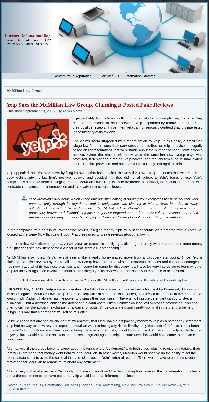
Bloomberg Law (50, 244)
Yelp (186, 385)
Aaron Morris (72, 111)
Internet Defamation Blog (27, 35)
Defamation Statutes (139, 76)
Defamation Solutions (61, 385)
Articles (107, 76)
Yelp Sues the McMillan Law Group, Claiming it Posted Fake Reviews (90, 105)
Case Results (32, 385)
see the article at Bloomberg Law (163, 280)
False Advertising (106, 385)
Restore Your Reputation (72, 76)
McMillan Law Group (138, 385)
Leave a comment (20, 389)
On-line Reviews (168, 385)
